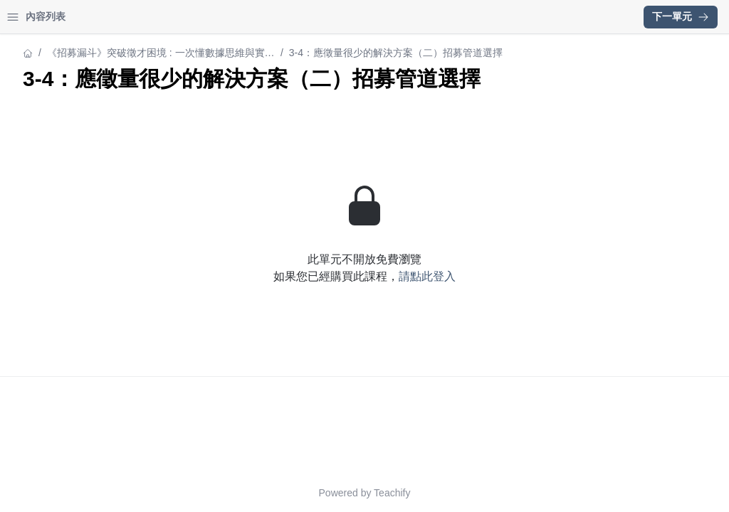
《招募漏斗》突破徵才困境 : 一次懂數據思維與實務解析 (395, 53)
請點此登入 (551, 302)
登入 (146, 17)
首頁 (29, 17)
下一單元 (680, 16)
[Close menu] (231, 17)
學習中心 (88, 17)
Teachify (516, 492)
